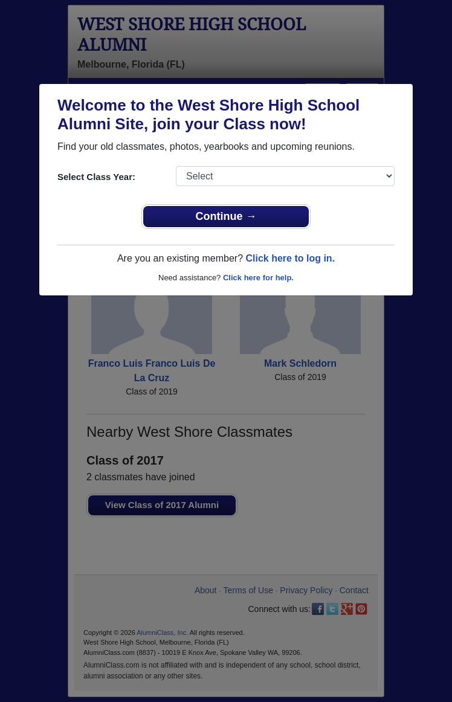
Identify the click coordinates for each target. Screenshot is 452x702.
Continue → (226, 216)
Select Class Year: (96, 177)
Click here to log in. (290, 258)
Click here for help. (258, 277)
